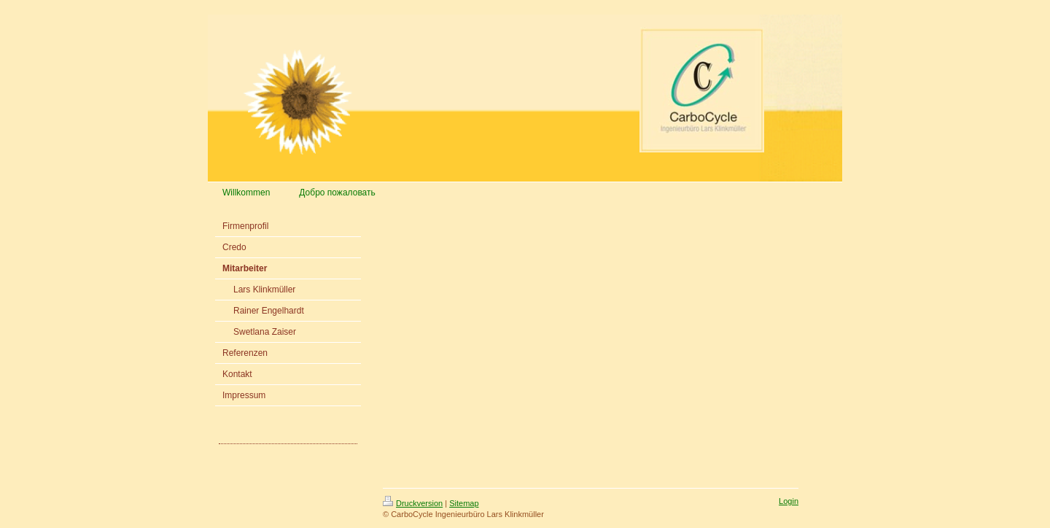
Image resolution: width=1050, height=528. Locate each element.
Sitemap (463, 503)
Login (788, 501)
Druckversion (413, 503)
